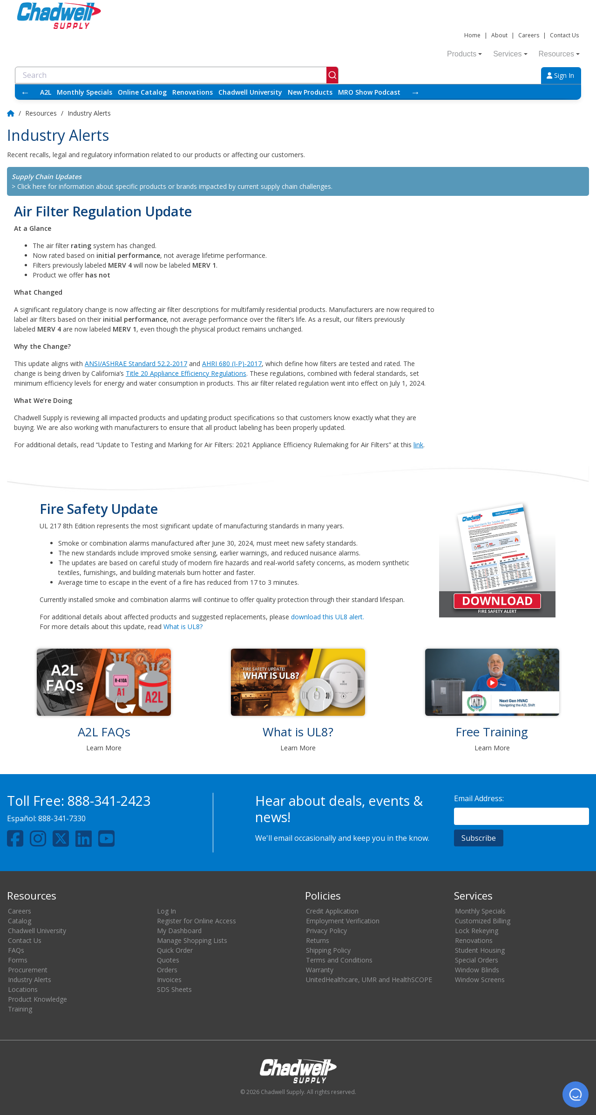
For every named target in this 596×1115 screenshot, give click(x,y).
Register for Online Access (196, 920)
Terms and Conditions (339, 960)
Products (464, 54)
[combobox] (177, 75)
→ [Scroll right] (415, 92)
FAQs (16, 950)
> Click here (29, 186)
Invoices (169, 979)
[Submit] (332, 75)
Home (472, 35)
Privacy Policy (326, 930)
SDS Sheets (174, 989)
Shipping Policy (328, 950)
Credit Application (332, 911)
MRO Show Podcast (369, 92)
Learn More (104, 747)
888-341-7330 (62, 818)
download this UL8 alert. (327, 616)
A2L (45, 92)
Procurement (27, 969)
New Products (310, 92)
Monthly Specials (84, 92)
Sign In (560, 75)
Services (510, 54)
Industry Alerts (29, 979)
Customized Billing (482, 920)
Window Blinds (477, 969)
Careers (528, 35)
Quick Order (175, 950)
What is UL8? (183, 626)
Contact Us (564, 35)
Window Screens (480, 979)
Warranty (319, 969)
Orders (167, 969)
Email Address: (479, 798)
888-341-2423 (109, 800)
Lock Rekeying (476, 930)
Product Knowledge (37, 999)
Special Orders (476, 960)
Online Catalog (142, 92)
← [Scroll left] (25, 92)
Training (20, 1008)
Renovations (192, 92)
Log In (166, 911)
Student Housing (480, 950)
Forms (17, 960)
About (499, 35)
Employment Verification (342, 920)
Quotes (168, 960)
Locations (23, 989)
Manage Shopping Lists (192, 940)
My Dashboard (179, 930)
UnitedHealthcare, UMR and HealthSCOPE (369, 979)
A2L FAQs (104, 732)
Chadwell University (250, 92)
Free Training (492, 732)
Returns (317, 940)
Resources (559, 54)
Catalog (19, 920)
